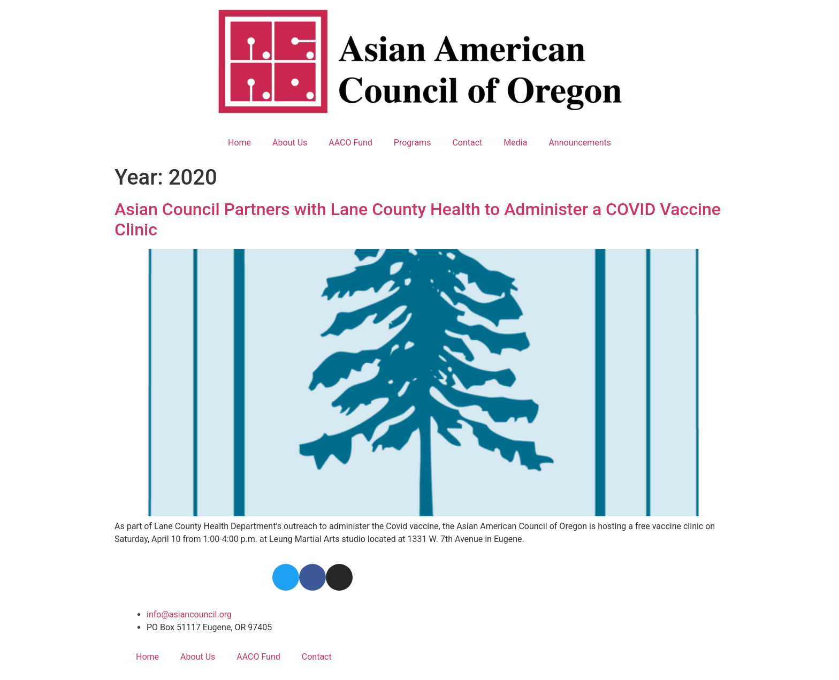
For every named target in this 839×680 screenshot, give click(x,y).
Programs (412, 142)
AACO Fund (350, 142)
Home (239, 142)
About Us (289, 142)
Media (515, 142)
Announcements (579, 142)
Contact (467, 142)
